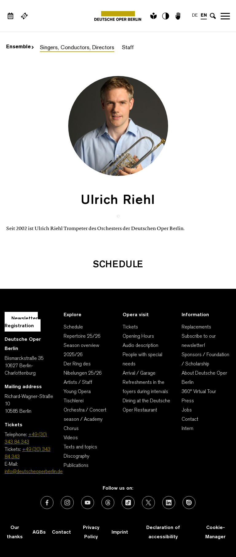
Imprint (120, 532)
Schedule (73, 327)
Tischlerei (74, 401)
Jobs (187, 410)
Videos (71, 438)
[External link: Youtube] (87, 502)
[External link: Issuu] (189, 502)
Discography (76, 456)
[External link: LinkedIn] (169, 502)
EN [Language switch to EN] (204, 15)
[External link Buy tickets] (24, 16)
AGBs (39, 532)
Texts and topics (80, 447)
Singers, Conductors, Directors (77, 48)
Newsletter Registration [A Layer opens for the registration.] (21, 322)
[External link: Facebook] (47, 502)
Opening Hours (138, 336)
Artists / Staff (78, 382)
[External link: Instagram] (67, 502)
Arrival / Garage (139, 373)
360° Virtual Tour (199, 391)
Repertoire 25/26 (82, 336)
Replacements (196, 327)
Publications (76, 465)
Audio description (140, 345)
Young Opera (77, 391)
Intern (187, 428)
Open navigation (225, 16)
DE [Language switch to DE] (195, 15)
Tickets (130, 327)
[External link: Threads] (108, 502)
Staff (128, 48)
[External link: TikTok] (128, 502)
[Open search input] (213, 16)
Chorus (71, 428)
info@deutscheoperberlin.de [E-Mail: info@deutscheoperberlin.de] (34, 471)
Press (188, 401)
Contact (190, 419)
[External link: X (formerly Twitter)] (148, 502)
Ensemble (20, 47)
